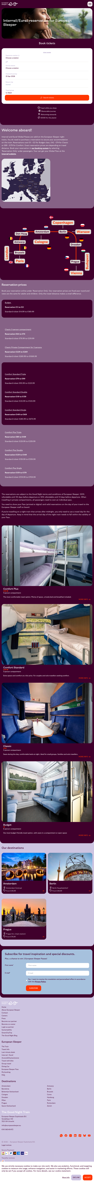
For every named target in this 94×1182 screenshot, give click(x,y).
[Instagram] (70, 1135)
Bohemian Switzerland (10, 1092)
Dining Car (5, 1066)
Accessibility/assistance (10, 1058)
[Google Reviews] (3, 1161)
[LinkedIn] (75, 1135)
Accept (87, 1177)
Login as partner (8, 1027)
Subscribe (33, 988)
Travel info (5, 1049)
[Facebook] (65, 1135)
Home (4, 1007)
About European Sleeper (11, 1010)
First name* (9, 965)
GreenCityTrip (7, 1033)
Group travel (6, 1063)
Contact (5, 1013)
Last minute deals (8, 1052)
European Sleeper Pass (10, 1069)
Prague (4, 1103)
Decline (76, 1177)
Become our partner (9, 1021)
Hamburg (50, 1097)
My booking (6, 1072)
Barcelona (5, 1089)
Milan (4, 1100)
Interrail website (9, 154)
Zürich (49, 1106)
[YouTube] (89, 1135)
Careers (4, 1015)
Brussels (50, 1092)
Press (4, 1018)
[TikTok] (79, 1135)
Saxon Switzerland (9, 1106)
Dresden (5, 1097)
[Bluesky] (84, 1135)
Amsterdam (6, 1086)
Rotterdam (51, 1103)
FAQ (3, 1075)
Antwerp (50, 1086)
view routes (47, 52)
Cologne (5, 1094)
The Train (5, 1046)
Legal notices (6, 1145)
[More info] (18, 55)
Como (49, 1094)
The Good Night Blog (9, 1035)
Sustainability (7, 1030)
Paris (49, 1100)
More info (66, 1177)
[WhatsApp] (61, 1135)
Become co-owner (8, 1024)
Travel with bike (7, 1061)
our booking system (40, 148)
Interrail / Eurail (7, 1055)
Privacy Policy (40, 982)
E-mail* (7, 973)
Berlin (49, 1089)
